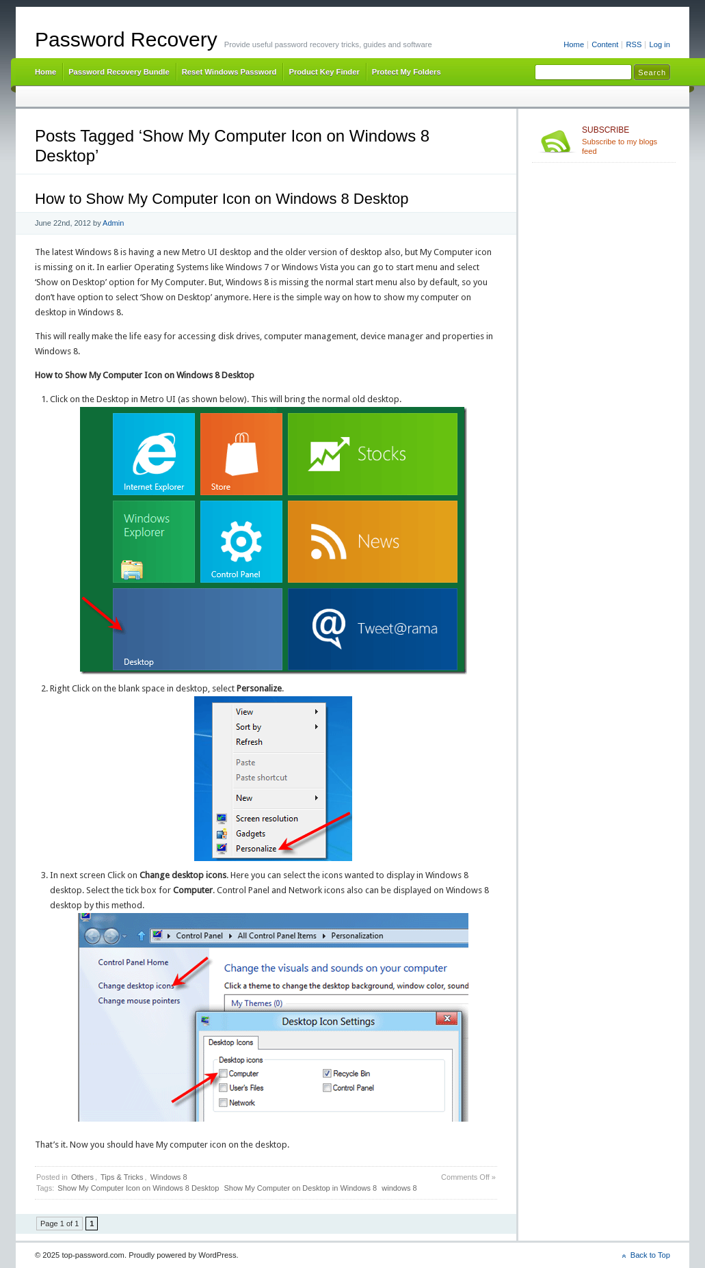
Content (604, 44)
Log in (659, 44)
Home (573, 44)
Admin (113, 223)
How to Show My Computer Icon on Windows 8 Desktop (222, 198)
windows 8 (399, 1188)
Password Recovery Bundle (119, 72)
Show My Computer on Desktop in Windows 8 (300, 1188)
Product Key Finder (324, 72)
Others (82, 1177)
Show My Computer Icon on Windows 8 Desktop (138, 1188)
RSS (633, 44)
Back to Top (650, 1255)
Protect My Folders (406, 72)
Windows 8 (168, 1177)
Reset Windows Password (229, 72)
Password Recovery (126, 39)
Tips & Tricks (122, 1177)
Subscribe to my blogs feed (626, 140)
